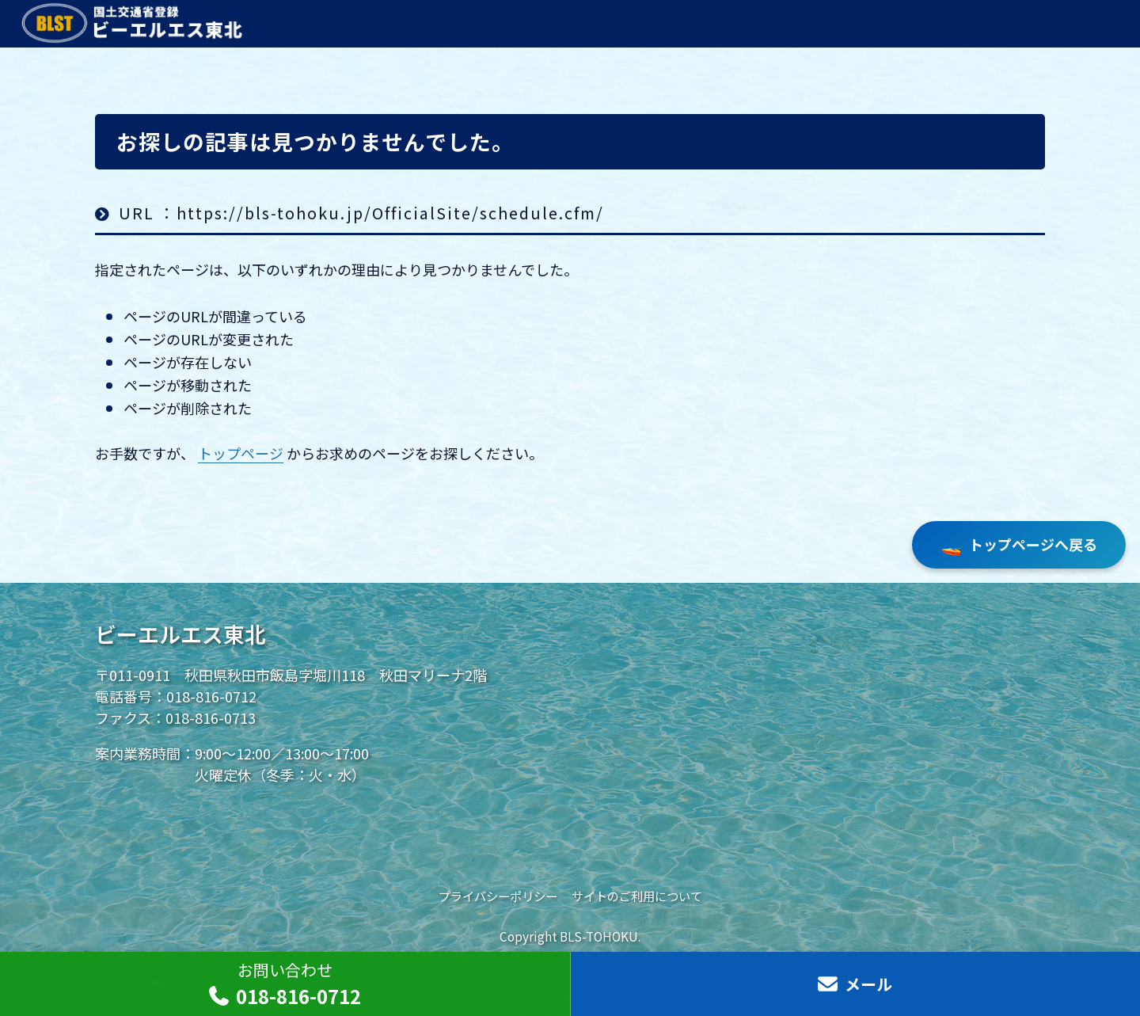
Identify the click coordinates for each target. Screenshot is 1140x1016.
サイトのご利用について (637, 895)
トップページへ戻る (1018, 544)
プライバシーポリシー (498, 895)
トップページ (240, 453)
